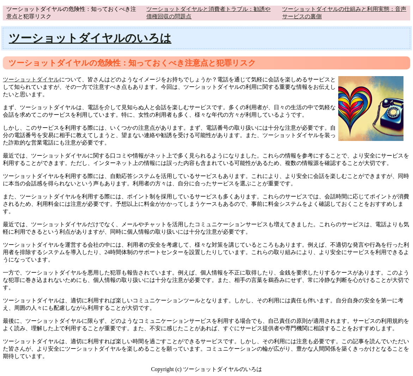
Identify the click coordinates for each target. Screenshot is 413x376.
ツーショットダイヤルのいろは (90, 38)
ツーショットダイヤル (31, 79)
